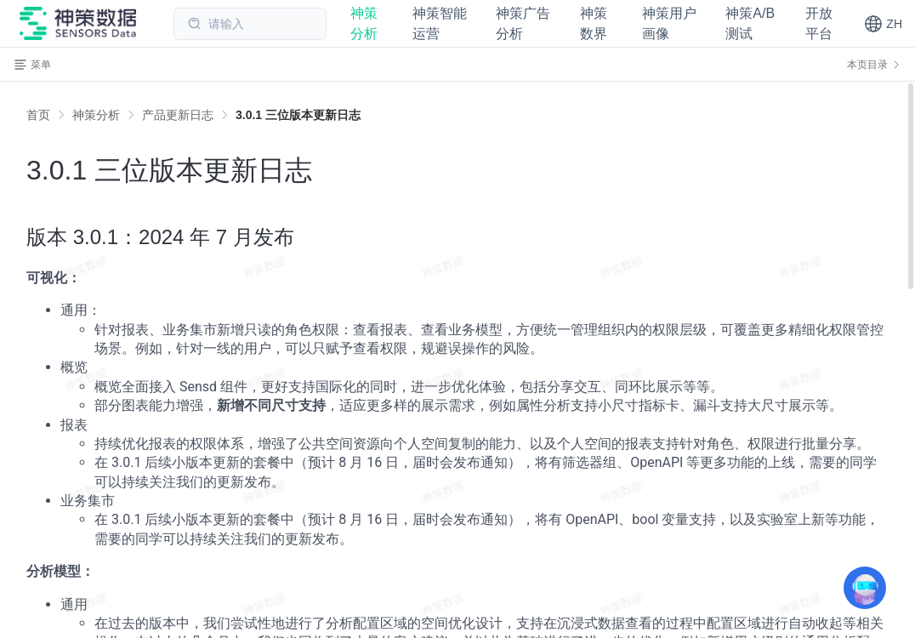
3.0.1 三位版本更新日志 (298, 115)
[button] (883, 23)
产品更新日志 (177, 115)
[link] (96, 115)
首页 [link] (38, 115)
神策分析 (96, 115)
